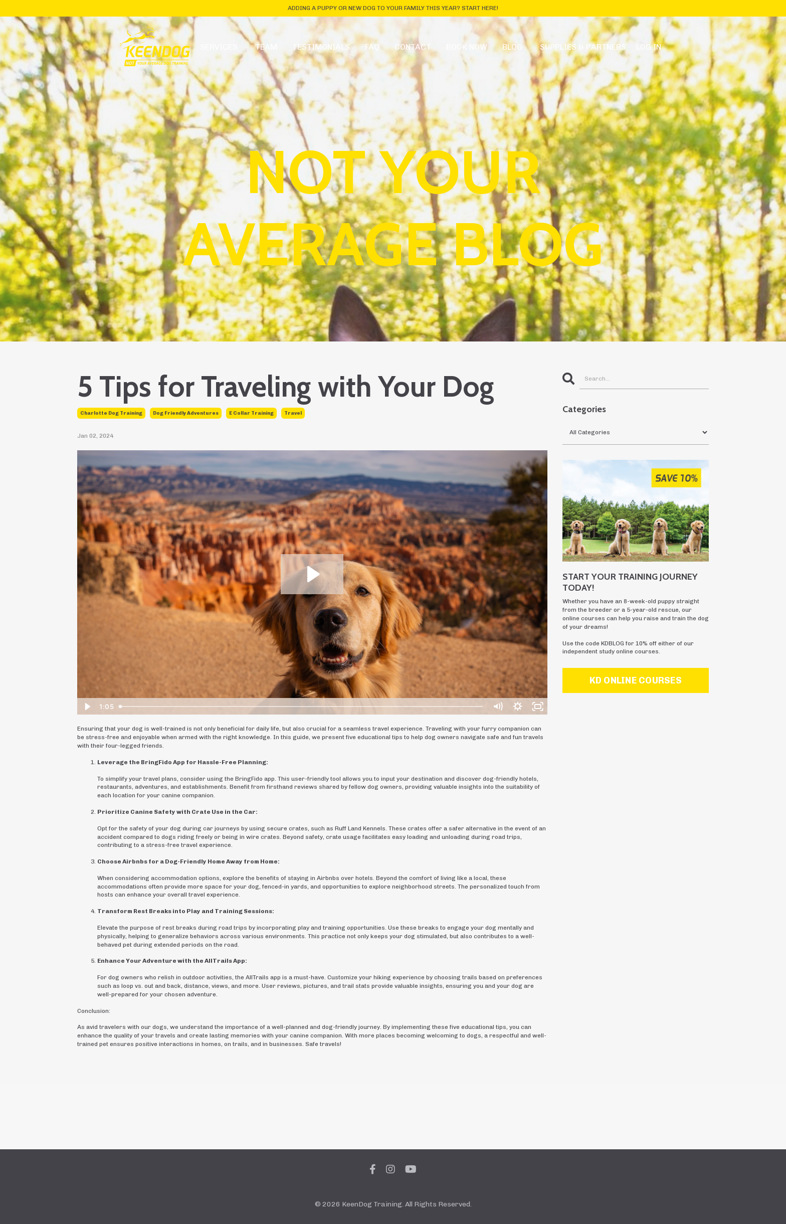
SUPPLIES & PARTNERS (583, 47)
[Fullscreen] (538, 706)
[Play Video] (87, 706)
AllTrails (218, 960)
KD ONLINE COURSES (636, 680)
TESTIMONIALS (321, 47)
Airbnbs (134, 861)
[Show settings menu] (518, 706)
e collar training (251, 413)
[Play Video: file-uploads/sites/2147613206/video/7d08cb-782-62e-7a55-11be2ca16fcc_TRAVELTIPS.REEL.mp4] (312, 574)
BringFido (156, 762)
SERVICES (219, 47)
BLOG (512, 47)
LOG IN (648, 47)
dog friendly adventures (186, 413)
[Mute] (498, 706)
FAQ (372, 47)
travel (293, 413)
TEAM (266, 47)
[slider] (301, 706)
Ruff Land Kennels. (361, 828)
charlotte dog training (111, 413)
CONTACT (413, 47)
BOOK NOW (466, 47)
